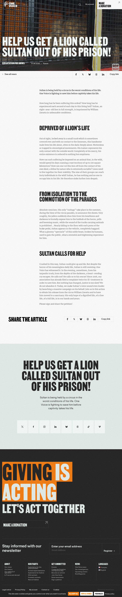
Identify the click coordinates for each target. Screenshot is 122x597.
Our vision (8, 567)
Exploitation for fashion (36, 573)
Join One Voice (57, 575)
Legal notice (6, 590)
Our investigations (81, 569)
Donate (54, 567)
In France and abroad (12, 575)
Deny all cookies (86, 593)
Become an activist (58, 573)
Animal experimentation (36, 570)
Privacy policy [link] (109, 594)
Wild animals (32, 575)
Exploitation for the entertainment (34, 568)
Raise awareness (58, 577)
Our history (8, 569)
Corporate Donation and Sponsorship (59, 570)
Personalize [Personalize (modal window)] (99, 593)
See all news (9, 74)
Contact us (45, 590)
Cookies (56, 590)
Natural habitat (33, 580)
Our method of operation (9, 572)
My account (89, 4)
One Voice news (80, 567)
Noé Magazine (80, 574)
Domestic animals (34, 577)
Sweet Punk (110, 590)
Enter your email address (67, 546)
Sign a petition (57, 580)
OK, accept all (73, 593)
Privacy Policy (20, 590)
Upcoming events (81, 572)
